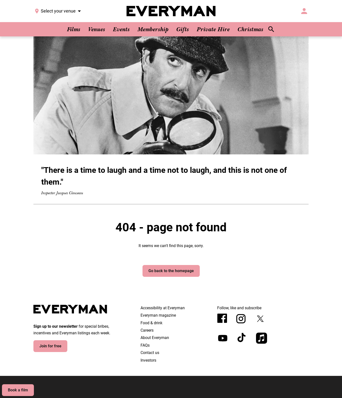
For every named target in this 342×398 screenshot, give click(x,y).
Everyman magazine (158, 315)
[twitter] (260, 318)
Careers (147, 330)
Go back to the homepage (171, 270)
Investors (148, 360)
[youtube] (222, 338)
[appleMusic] (261, 338)
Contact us (150, 352)
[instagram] (240, 318)
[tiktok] (242, 338)
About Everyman (155, 337)
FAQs (145, 345)
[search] (271, 29)
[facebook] (222, 318)
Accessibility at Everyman (163, 308)
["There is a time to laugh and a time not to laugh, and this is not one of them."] (171, 120)
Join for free (50, 346)
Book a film (18, 390)
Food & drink (151, 323)
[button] (304, 11)
